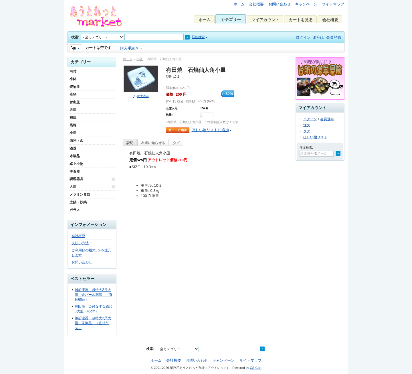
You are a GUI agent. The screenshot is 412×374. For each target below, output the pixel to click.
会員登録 (333, 37)
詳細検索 (198, 37)
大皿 (73, 187)
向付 (73, 71)
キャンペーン (306, 4)
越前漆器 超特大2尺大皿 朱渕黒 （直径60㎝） (93, 323)
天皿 (73, 110)
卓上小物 (76, 164)
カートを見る (301, 19)
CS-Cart (255, 367)
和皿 (73, 117)
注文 (306, 125)
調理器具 (76, 179)
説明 (129, 143)
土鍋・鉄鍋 (78, 202)
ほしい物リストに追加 (210, 130)
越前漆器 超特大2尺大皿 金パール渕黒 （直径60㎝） (93, 295)
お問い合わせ (279, 4)
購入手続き (129, 48)
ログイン (303, 37)
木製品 (75, 156)
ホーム (239, 4)
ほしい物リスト (315, 137)
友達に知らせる (153, 143)
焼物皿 (75, 87)
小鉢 (73, 79)
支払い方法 (80, 243)
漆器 (73, 148)
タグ (176, 143)
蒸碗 (73, 125)
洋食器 (75, 172)
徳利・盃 (76, 141)
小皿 (139, 59)
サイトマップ (333, 4)
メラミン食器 (80, 194)
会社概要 (256, 4)
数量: (169, 114)
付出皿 (75, 102)
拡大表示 (143, 96)
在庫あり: (172, 108)
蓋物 (73, 94)
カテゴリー (231, 19)
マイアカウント (265, 19)
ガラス (75, 210)
